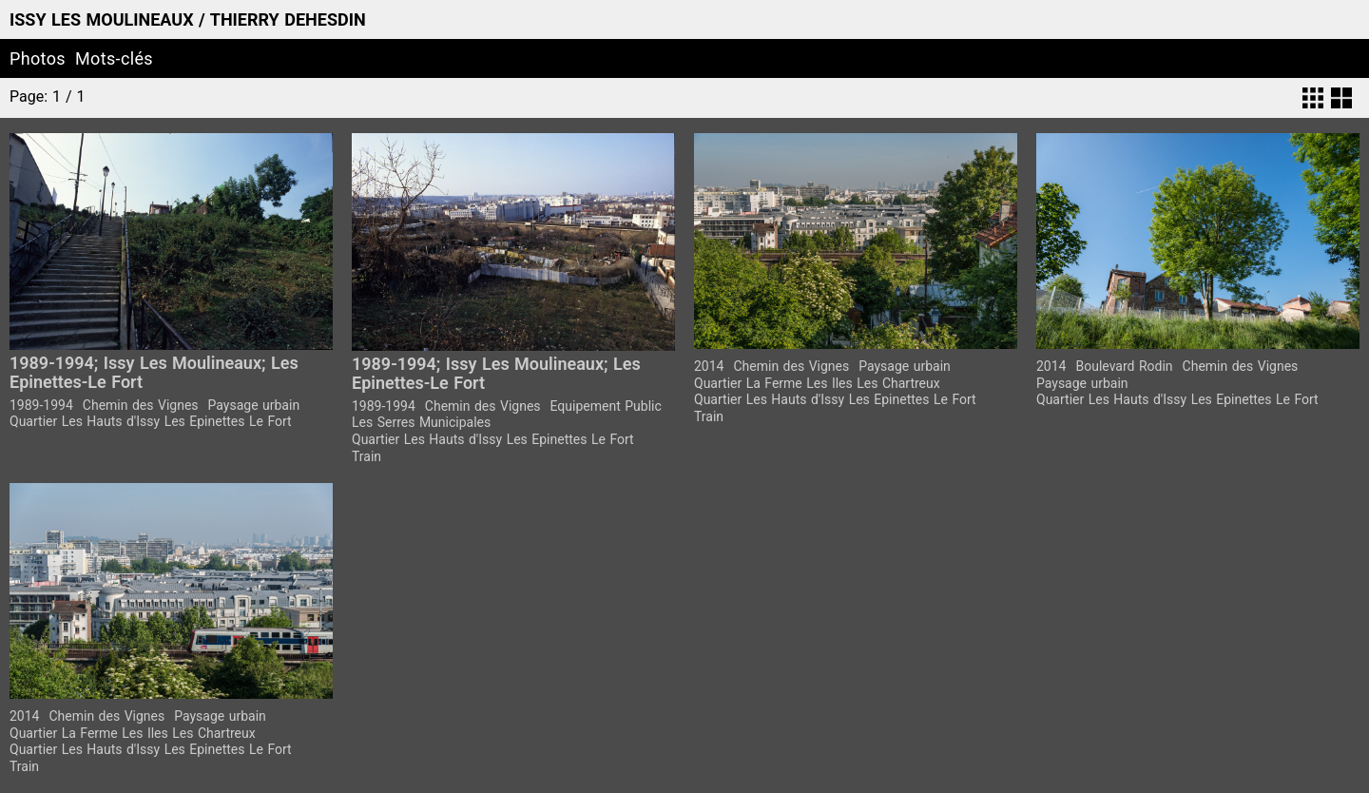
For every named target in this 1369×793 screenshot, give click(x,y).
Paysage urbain (254, 405)
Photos (38, 58)
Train (366, 456)
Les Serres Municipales (421, 422)
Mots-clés (114, 58)
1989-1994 (41, 405)
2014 (708, 366)
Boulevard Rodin (1123, 366)
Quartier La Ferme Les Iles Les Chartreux (817, 383)
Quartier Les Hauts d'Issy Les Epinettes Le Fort (151, 421)
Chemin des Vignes (141, 405)
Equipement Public (606, 406)
